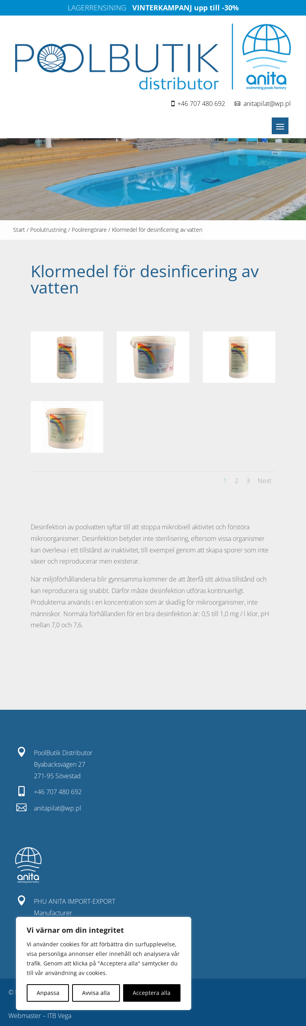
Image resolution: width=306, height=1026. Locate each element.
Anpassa (48, 993)
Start (19, 229)
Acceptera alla (152, 993)
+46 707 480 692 (201, 103)
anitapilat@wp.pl (267, 103)
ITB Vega (59, 1015)
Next (264, 480)
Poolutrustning (48, 229)
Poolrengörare (89, 229)
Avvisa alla (96, 993)
